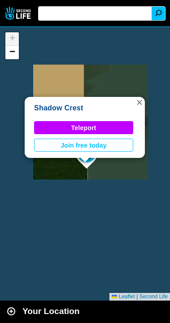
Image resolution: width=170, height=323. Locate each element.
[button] (139, 102)
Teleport (83, 127)
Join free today (84, 145)
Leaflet (123, 296)
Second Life (19, 13)
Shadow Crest (58, 108)
